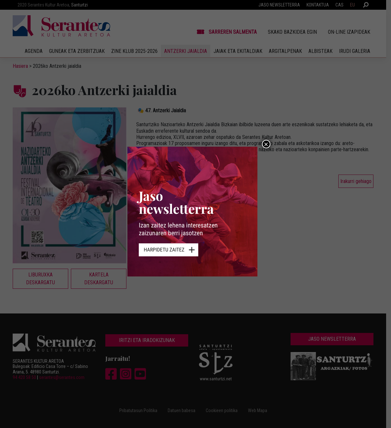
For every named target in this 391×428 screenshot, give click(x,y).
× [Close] (266, 144)
